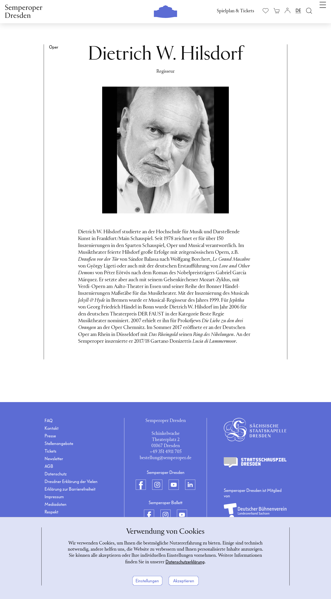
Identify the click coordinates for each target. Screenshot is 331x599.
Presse (50, 436)
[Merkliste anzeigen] (265, 10)
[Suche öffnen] (309, 10)
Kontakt (51, 428)
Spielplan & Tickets (235, 11)
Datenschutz (56, 474)
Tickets (50, 451)
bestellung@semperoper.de (165, 458)
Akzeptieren (183, 581)
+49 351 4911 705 (166, 452)
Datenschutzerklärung (185, 561)
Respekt (51, 512)
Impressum (54, 496)
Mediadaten (55, 504)
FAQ (49, 420)
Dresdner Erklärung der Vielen (71, 481)
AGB (49, 466)
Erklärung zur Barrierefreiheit (70, 489)
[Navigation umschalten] (323, 10)
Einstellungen (147, 581)
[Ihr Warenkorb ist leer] (276, 10)
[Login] (287, 10)
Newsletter (54, 458)
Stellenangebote (59, 443)
